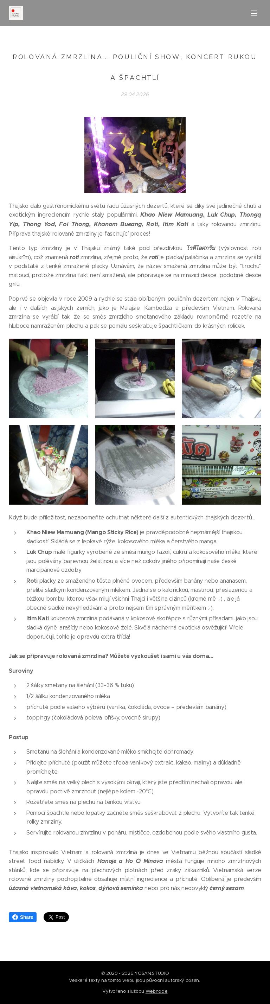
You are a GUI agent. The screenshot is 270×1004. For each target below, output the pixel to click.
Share (22, 917)
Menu (254, 13)
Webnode (157, 991)
